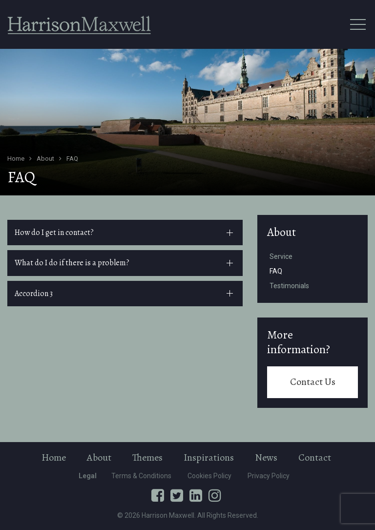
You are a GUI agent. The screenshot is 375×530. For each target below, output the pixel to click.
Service (281, 256)
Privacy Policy (269, 476)
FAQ (276, 271)
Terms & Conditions (141, 476)
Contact (314, 457)
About (281, 232)
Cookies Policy (209, 476)
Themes (147, 457)
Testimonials (289, 286)
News (266, 457)
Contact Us (312, 381)
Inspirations (209, 457)
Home (54, 457)
